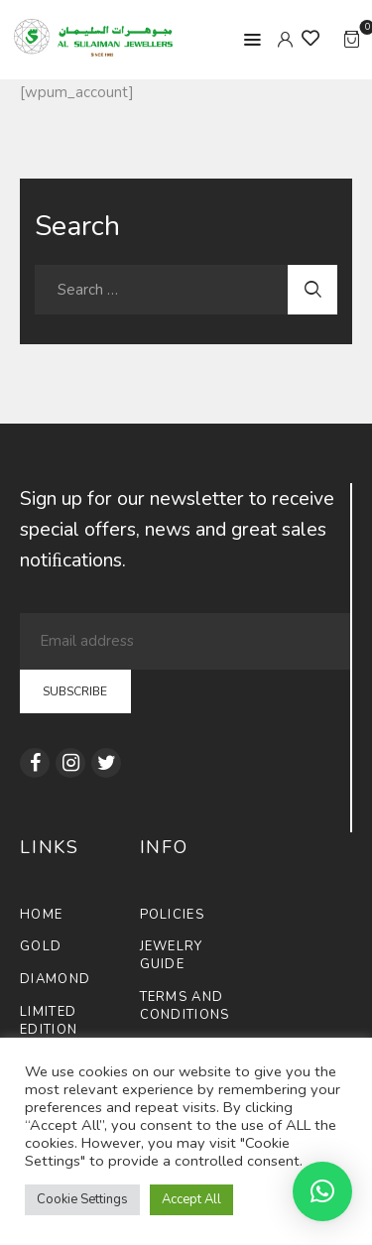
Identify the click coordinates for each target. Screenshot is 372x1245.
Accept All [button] (191, 1199)
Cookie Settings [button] (82, 1199)
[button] (322, 1191)
